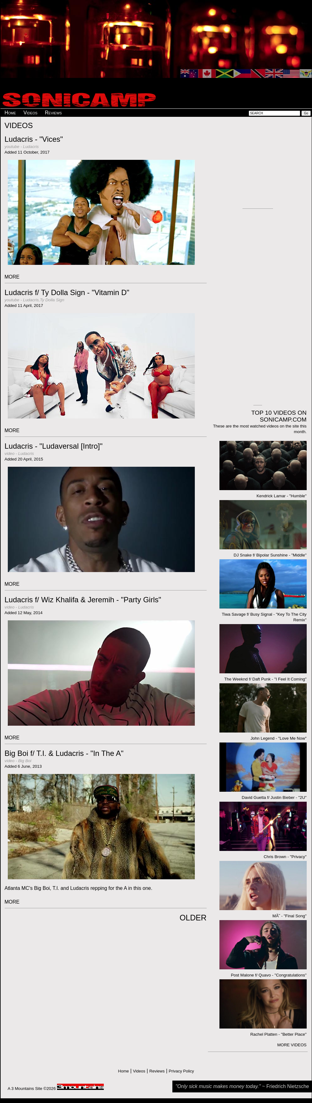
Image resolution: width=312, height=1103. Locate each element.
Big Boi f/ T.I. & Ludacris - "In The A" (64, 753)
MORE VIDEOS (291, 1045)
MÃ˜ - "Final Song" (289, 916)
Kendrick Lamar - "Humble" (282, 496)
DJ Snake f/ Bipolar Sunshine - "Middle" (270, 555)
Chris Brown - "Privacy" (285, 856)
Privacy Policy (181, 1071)
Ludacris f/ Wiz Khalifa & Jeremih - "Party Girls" (83, 599)
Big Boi (24, 760)
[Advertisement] (142, 45)
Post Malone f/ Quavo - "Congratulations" (269, 975)
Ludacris (31, 146)
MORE (12, 276)
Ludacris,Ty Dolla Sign (43, 300)
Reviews (53, 112)
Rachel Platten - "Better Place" (278, 1034)
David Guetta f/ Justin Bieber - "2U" (274, 797)
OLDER (193, 917)
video (10, 453)
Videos (30, 112)
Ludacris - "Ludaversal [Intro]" (54, 446)
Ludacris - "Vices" (34, 139)
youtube (12, 146)
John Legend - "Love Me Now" (279, 738)
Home (10, 112)
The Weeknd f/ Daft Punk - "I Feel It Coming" (265, 679)
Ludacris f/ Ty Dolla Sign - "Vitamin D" (67, 292)
